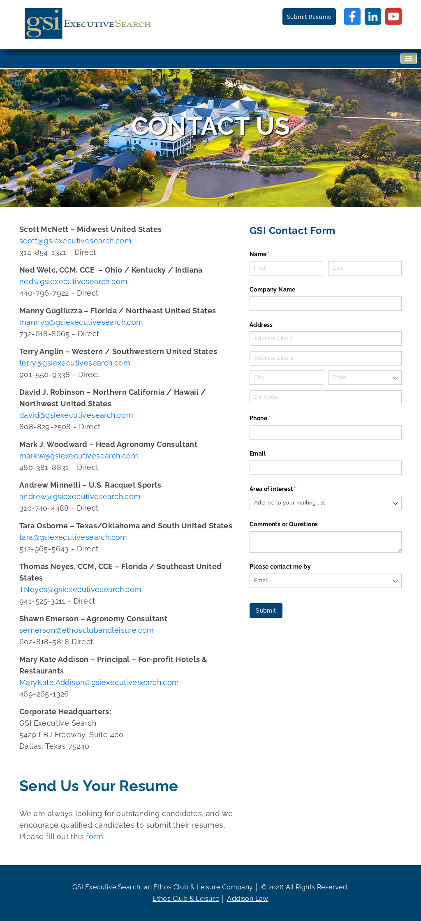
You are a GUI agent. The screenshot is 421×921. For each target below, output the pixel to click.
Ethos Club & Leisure (186, 898)
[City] (286, 377)
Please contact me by (280, 566)
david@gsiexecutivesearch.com (76, 415)
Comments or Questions (284, 524)
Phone (273, 418)
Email (258, 453)
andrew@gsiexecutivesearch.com (80, 496)
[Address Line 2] (326, 358)
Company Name (273, 289)
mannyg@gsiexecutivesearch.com (81, 322)
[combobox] (365, 377)
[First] (286, 268)
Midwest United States (119, 229)
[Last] (365, 268)
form (94, 836)
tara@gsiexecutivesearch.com (73, 537)
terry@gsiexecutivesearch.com (74, 363)
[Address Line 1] (326, 338)
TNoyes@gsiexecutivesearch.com (80, 589)
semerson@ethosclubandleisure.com (86, 630)
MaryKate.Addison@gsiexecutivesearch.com (99, 682)
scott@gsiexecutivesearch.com (75, 240)
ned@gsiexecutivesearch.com (73, 281)
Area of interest (285, 489)
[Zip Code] (326, 397)
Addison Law (247, 898)
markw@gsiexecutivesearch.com (78, 455)
